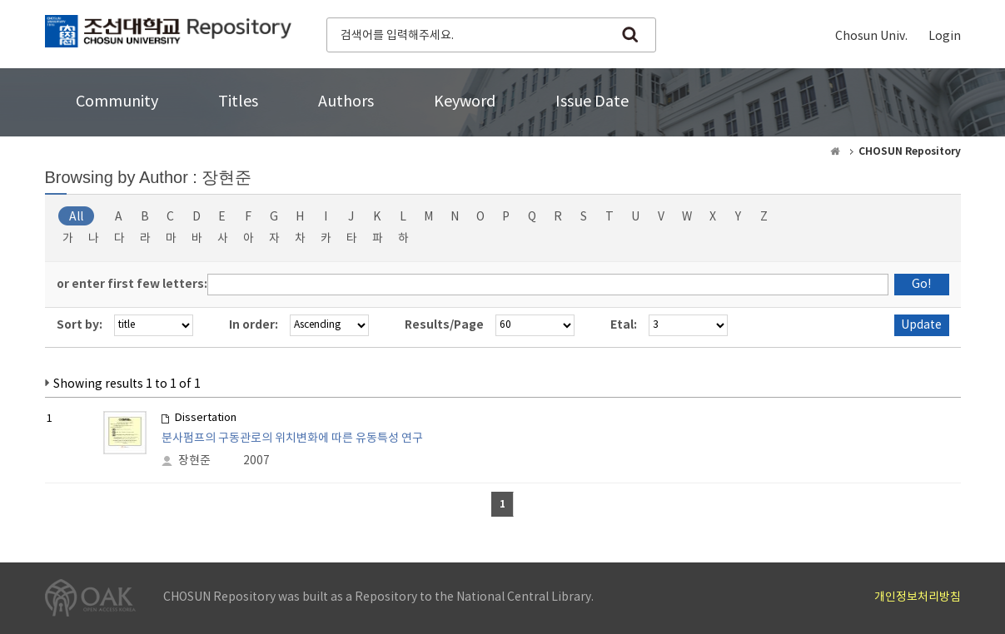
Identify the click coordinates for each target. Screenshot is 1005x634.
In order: (253, 325)
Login (944, 36)
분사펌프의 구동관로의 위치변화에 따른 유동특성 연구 (292, 438)
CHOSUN (168, 33)
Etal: (623, 325)
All (76, 217)
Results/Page (444, 325)
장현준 (194, 461)
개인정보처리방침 (917, 597)
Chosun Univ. (871, 36)
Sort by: (79, 325)
